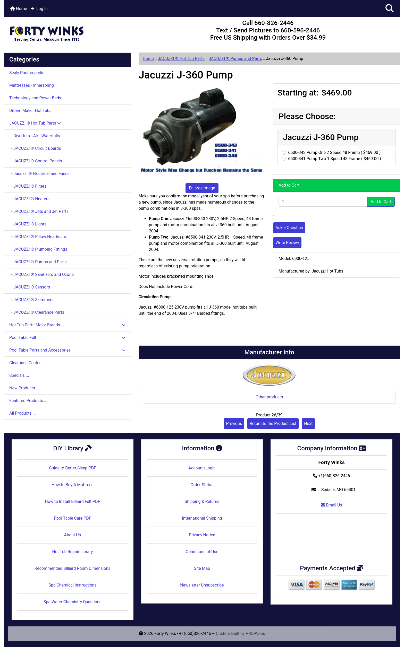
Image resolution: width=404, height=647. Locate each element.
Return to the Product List (273, 423)
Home (18, 8)
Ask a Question (289, 227)
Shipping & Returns (202, 501)
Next (308, 423)
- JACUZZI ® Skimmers (31, 299)
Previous (234, 423)
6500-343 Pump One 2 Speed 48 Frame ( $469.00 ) (334, 152)
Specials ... (19, 375)
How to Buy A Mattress (73, 484)
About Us (72, 534)
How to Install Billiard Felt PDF (72, 501)
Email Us (331, 505)
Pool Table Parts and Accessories (67, 350)
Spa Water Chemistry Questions (73, 601)
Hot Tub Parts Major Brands (67, 324)
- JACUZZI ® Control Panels (35, 161)
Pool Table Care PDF (72, 518)
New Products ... (24, 388)
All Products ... (22, 413)
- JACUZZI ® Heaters (29, 198)
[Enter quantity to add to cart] (323, 202)
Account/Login (201, 468)
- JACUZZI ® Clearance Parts (36, 312)
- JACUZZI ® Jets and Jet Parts (39, 211)
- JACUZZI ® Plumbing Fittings (38, 249)
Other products (269, 397)
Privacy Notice (202, 534)
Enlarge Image (202, 188)
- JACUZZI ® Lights (27, 224)
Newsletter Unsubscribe (202, 585)
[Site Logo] (70, 31)
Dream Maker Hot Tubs (30, 110)
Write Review (287, 242)
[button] (389, 8)
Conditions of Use (202, 551)
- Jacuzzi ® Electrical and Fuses (39, 173)
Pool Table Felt (67, 337)
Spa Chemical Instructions (72, 585)
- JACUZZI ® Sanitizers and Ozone (41, 274)
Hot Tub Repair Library (72, 551)
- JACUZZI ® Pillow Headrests (37, 236)
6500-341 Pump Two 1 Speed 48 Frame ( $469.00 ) (334, 158)
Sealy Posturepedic (26, 72)
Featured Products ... (28, 400)
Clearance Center (25, 362)
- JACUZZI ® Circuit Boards (35, 148)
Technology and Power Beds (35, 97)
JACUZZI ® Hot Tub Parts (181, 58)
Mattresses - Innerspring (31, 85)
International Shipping (202, 518)
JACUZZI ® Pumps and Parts (235, 58)
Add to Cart (381, 201)
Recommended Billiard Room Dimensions (72, 568)
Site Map (202, 568)
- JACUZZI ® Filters (27, 186)
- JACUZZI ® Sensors (29, 287)
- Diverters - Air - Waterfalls (34, 135)
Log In (39, 8)
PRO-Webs (255, 633)
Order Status (202, 484)
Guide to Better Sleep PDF (72, 468)
